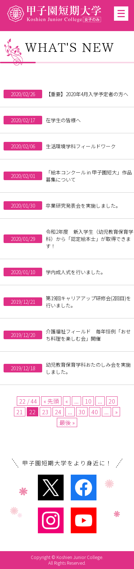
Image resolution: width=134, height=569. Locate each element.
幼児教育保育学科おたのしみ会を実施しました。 (88, 368)
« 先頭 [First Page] (51, 401)
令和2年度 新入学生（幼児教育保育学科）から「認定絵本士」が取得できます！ (89, 238)
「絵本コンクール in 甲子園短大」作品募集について (89, 176)
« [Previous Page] (66, 401)
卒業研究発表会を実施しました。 (83, 205)
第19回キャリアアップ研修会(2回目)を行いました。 (88, 302)
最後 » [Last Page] (67, 422)
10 (88, 401)
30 (82, 411)
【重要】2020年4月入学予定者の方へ (87, 94)
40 (94, 411)
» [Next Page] (116, 411)
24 (58, 411)
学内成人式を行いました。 (76, 272)
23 (45, 411)
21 (19, 411)
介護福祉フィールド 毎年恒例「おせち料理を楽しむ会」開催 (88, 335)
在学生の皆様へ (63, 120)
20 (112, 401)
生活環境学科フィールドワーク (81, 146)
